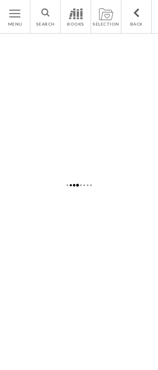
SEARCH (45, 23)
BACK (136, 23)
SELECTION (106, 23)
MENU (15, 23)
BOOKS (75, 23)
